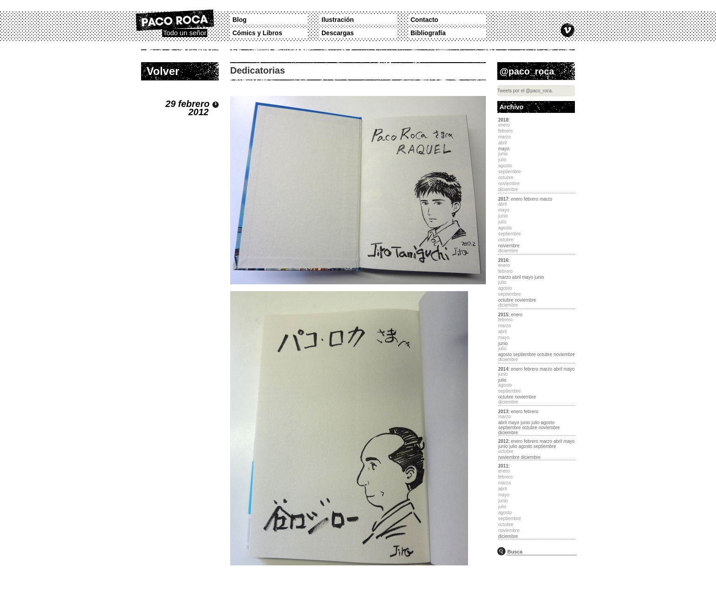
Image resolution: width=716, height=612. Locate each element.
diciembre (508, 432)
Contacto (424, 19)
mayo (503, 148)
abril (516, 277)
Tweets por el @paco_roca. (525, 90)
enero (517, 199)
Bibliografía (428, 33)
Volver (163, 71)
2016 (503, 260)
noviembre (509, 245)
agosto (505, 354)
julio (502, 380)
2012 (503, 441)
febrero (531, 199)
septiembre (524, 354)
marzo (546, 199)
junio (539, 277)
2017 (503, 199)
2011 (503, 465)
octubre (505, 300)
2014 (503, 369)
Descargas (337, 33)
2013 (503, 411)
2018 (503, 119)
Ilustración (337, 19)
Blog (239, 19)
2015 (503, 314)
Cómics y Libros (257, 33)
